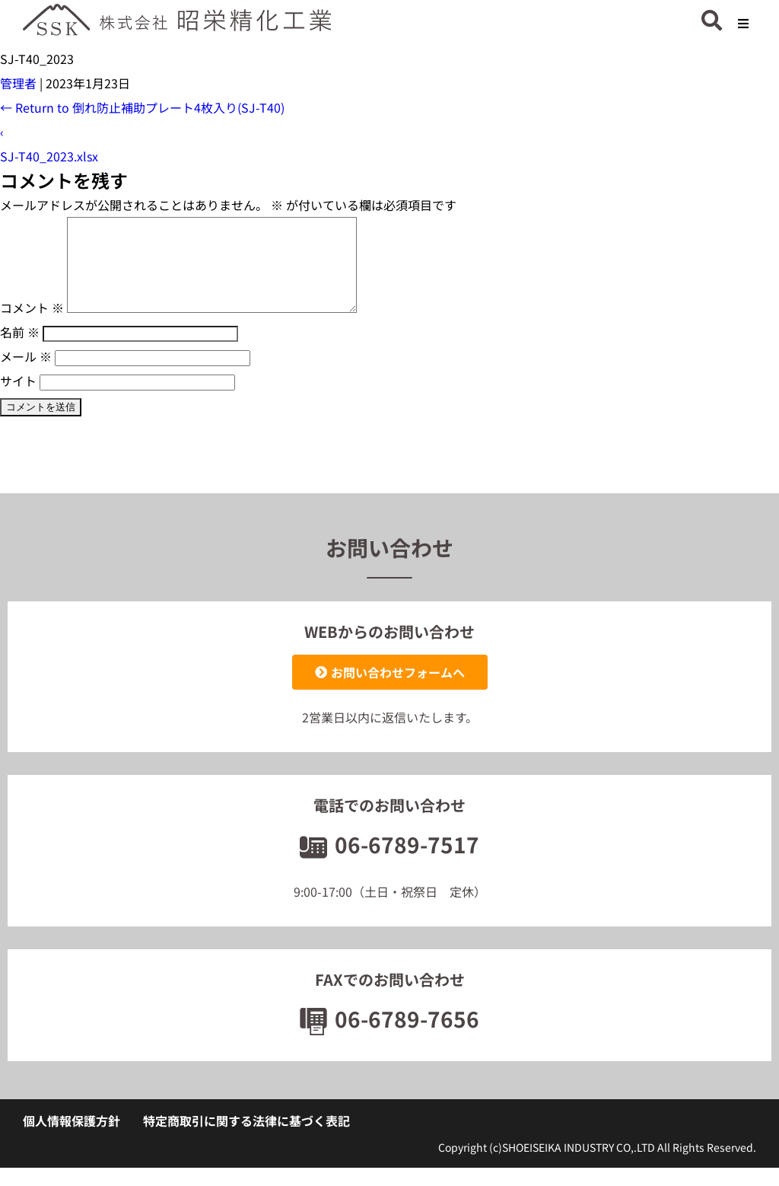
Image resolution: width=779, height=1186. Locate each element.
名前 (20, 350)
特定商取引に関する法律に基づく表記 (246, 1139)
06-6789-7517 (389, 862)
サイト (18, 399)
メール (26, 374)
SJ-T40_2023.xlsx (49, 156)
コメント (32, 326)
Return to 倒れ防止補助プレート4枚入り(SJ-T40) (142, 107)
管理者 (18, 83)
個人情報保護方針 (71, 1139)
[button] (743, 23)
